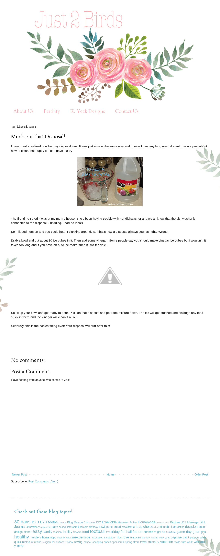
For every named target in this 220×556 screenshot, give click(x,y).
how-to (61, 537)
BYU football (49, 522)
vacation (166, 542)
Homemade (147, 522)
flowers (77, 532)
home (45, 537)
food (85, 532)
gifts (203, 532)
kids (119, 537)
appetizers (46, 527)
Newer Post (19, 474)
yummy (18, 545)
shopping (97, 542)
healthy (21, 536)
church (164, 526)
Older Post (201, 474)
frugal (157, 532)
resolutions (58, 542)
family (47, 532)
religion (47, 542)
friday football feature (127, 532)
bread (117, 526)
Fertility (52, 111)
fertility (67, 532)
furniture (171, 532)
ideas (68, 537)
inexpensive (81, 537)
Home (110, 474)
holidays (36, 537)
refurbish (36, 542)
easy (37, 531)
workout (200, 542)
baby (55, 526)
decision (191, 527)
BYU (35, 522)
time (136, 542)
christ (157, 527)
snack (107, 542)
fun (164, 532)
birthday (93, 527)
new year (164, 537)
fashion (57, 532)
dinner (28, 532)
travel (143, 542)
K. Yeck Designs (87, 111)
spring (128, 542)
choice (148, 527)
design (18, 532)
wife (184, 542)
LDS (183, 522)
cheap (137, 527)
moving (154, 537)
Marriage (192, 522)
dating (180, 527)
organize (176, 537)
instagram (110, 537)
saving (78, 542)
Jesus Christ (163, 522)
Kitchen (175, 522)
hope (53, 537)
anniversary (33, 527)
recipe (26, 542)
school (87, 542)
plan (203, 537)
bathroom (71, 527)
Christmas (89, 522)
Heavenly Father (127, 522)
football (97, 531)
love (126, 537)
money (146, 537)
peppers (194, 537)
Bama (63, 522)
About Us (23, 111)
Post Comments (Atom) (43, 481)
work (190, 542)
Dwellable (109, 522)
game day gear (187, 532)
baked (62, 527)
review (69, 542)
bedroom (83, 527)
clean (173, 526)
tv (158, 542)
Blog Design (75, 522)
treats (151, 542)
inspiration (97, 537)
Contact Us (127, 111)
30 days (22, 521)
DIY (98, 522)
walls (177, 542)
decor (202, 526)
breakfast (127, 527)
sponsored (118, 542)
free (108, 532)
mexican (135, 537)
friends (148, 532)
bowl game (106, 526)
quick (17, 542)
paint (186, 537)
